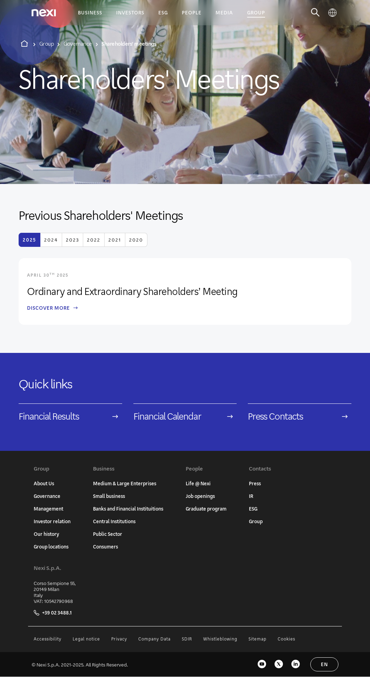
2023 (72, 240)
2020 (136, 240)
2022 (93, 240)
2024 (51, 240)
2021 (114, 240)
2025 (29, 240)
